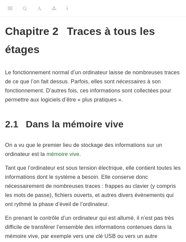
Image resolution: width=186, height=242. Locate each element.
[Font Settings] (39, 8)
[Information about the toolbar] (67, 8)
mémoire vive (63, 154)
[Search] (25, 8)
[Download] (54, 8)
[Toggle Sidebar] (10, 8)
